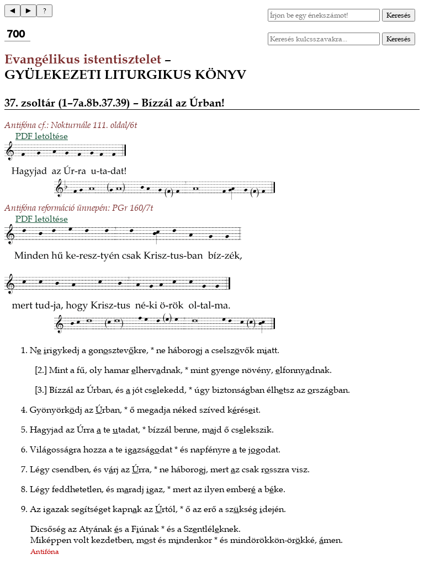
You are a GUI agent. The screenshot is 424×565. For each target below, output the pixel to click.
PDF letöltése (41, 135)
